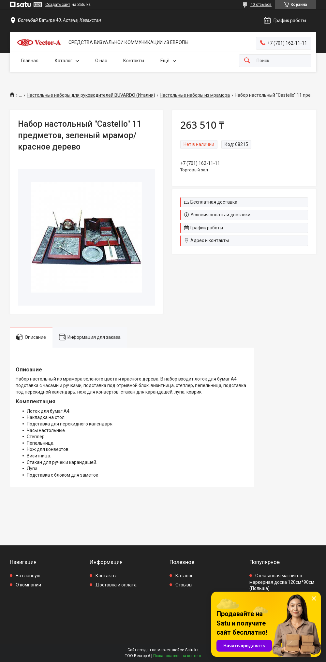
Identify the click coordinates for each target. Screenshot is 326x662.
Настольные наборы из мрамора (195, 95)
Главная (29, 60)
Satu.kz (192, 650)
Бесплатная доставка (213, 202)
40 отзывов (261, 4)
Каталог (63, 60)
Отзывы (183, 584)
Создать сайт (57, 4)
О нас (101, 60)
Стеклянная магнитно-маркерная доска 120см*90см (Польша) (281, 582)
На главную (28, 575)
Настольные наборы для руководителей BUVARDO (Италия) (91, 95)
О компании (28, 584)
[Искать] (247, 61)
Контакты (133, 60)
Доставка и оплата (116, 584)
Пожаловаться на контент (177, 656)
